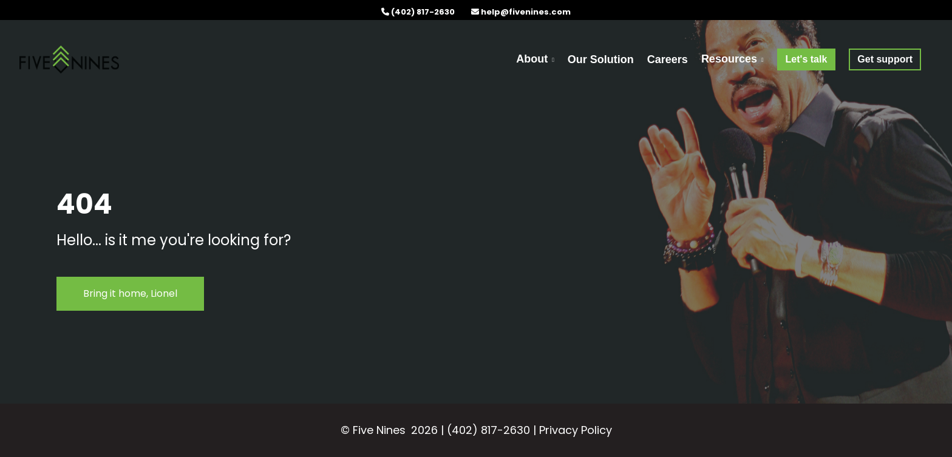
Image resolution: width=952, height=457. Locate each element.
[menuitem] (806, 59)
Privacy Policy (575, 430)
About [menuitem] (532, 59)
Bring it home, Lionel (130, 293)
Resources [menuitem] (729, 59)
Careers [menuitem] (667, 59)
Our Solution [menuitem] (601, 59)
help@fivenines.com (526, 12)
